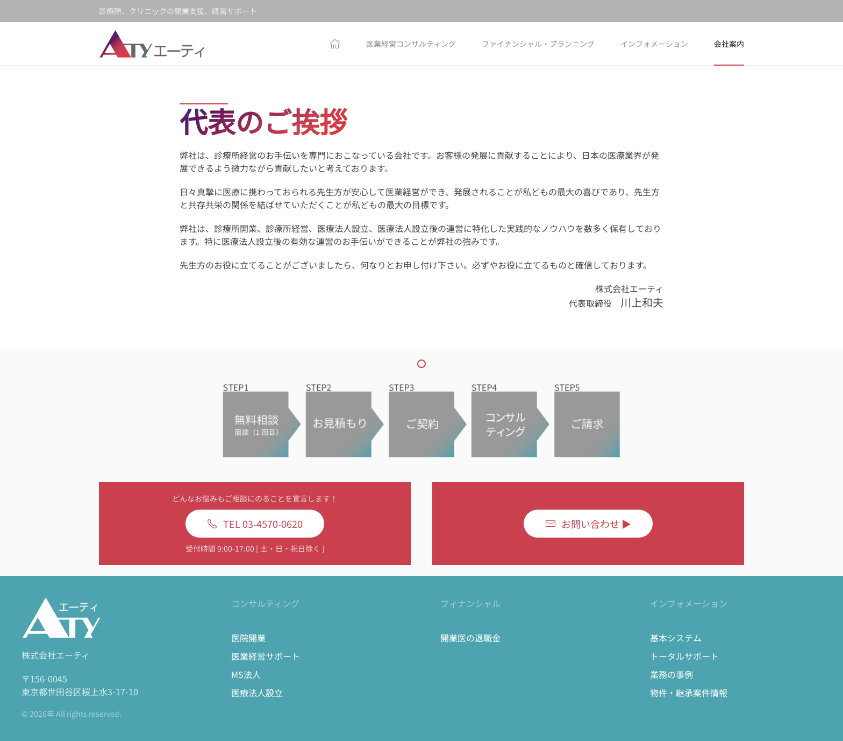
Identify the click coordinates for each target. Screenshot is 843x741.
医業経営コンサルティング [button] (411, 43)
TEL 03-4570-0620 (255, 524)
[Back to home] (152, 43)
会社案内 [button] (729, 43)
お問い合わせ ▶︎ (588, 524)
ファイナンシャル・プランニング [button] (538, 43)
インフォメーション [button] (654, 43)
